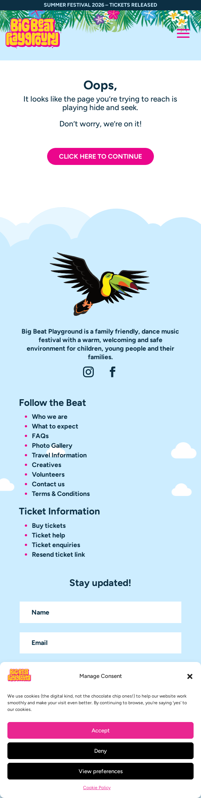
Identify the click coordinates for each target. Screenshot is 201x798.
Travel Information (59, 455)
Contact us (48, 484)
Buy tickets (49, 525)
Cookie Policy (97, 787)
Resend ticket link (58, 554)
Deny (100, 751)
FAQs (40, 436)
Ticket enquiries (56, 545)
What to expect (56, 426)
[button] (190, 676)
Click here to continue (100, 156)
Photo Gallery (52, 445)
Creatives (46, 464)
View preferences (101, 771)
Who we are (49, 416)
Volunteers (48, 474)
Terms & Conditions (61, 493)
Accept (101, 730)
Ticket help (48, 535)
